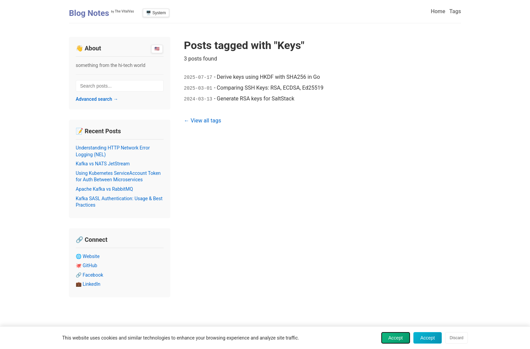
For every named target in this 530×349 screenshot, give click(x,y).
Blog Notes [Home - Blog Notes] (89, 13)
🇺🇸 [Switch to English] (157, 48)
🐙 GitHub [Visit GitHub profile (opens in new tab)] (86, 265)
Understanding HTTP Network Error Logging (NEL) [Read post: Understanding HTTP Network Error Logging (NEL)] (113, 151)
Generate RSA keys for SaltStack (255, 98)
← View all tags (202, 120)
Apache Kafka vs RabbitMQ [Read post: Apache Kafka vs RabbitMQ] (104, 189)
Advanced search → (97, 99)
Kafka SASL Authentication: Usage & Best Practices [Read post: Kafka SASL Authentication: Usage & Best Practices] (119, 202)
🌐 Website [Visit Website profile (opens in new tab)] (88, 256)
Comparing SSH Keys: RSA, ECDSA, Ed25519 (270, 88)
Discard (456, 337)
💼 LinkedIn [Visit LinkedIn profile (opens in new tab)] (88, 284)
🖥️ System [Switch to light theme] (156, 12)
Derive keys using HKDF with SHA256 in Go (268, 77)
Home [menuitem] (438, 11)
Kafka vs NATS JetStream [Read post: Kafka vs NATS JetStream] (103, 163)
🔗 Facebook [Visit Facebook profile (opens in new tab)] (89, 275)
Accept (395, 338)
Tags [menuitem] (455, 11)
